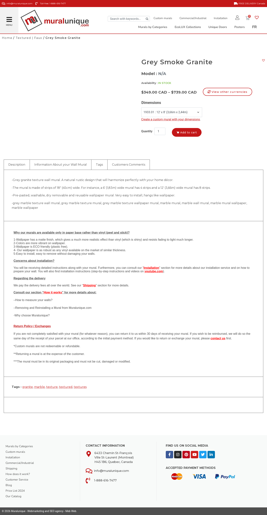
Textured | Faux (29, 38)
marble (39, 387)
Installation (220, 18)
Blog (9, 485)
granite (27, 387)
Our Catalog (14, 496)
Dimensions (151, 102)
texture (52, 387)
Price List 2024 (16, 491)
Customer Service (17, 480)
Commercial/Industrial (192, 18)
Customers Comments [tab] (128, 164)
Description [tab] (16, 164)
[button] (9, 18)
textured (65, 387)
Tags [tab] (99, 164)
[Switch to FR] (254, 27)
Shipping (11, 468)
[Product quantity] (159, 131)
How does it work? (18, 474)
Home (7, 38)
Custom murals (162, 18)
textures (80, 387)
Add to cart (189, 132)
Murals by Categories (20, 446)
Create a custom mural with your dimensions (170, 119)
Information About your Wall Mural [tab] (60, 164)
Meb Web (70, 511)
